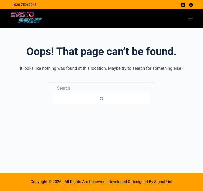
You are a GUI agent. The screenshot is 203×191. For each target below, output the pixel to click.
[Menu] (190, 18)
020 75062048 (25, 5)
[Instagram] (183, 5)
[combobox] (101, 88)
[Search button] (101, 98)
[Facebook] (191, 5)
